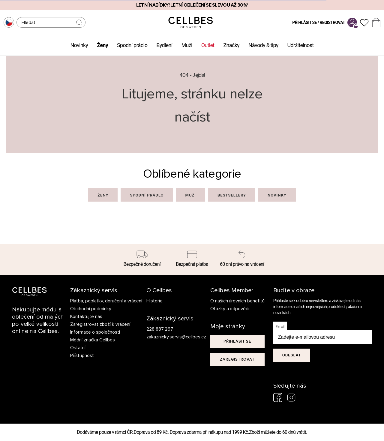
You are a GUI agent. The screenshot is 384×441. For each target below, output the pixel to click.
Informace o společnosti (95, 332)
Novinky (79, 45)
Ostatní (78, 348)
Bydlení (164, 45)
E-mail (280, 327)
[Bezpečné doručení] (142, 259)
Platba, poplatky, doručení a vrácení (106, 301)
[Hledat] (51, 22)
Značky (231, 45)
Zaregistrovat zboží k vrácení (100, 324)
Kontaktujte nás (86, 317)
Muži (187, 45)
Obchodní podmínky (90, 309)
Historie (154, 301)
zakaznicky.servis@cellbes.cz (170, 337)
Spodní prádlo (132, 45)
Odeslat (291, 355)
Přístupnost (82, 355)
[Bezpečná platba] (192, 259)
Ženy (102, 45)
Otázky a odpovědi (230, 309)
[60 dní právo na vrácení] (242, 259)
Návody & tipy (263, 45)
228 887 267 (159, 329)
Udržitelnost (300, 45)
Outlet (207, 45)
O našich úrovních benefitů (237, 301)
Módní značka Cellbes (92, 340)
